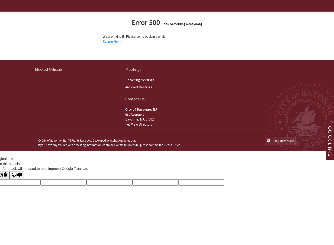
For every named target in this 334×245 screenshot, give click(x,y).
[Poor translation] (17, 175)
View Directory (141, 124)
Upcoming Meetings (139, 80)
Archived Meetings (138, 87)
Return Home (112, 41)
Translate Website (280, 141)
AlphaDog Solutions (122, 141)
